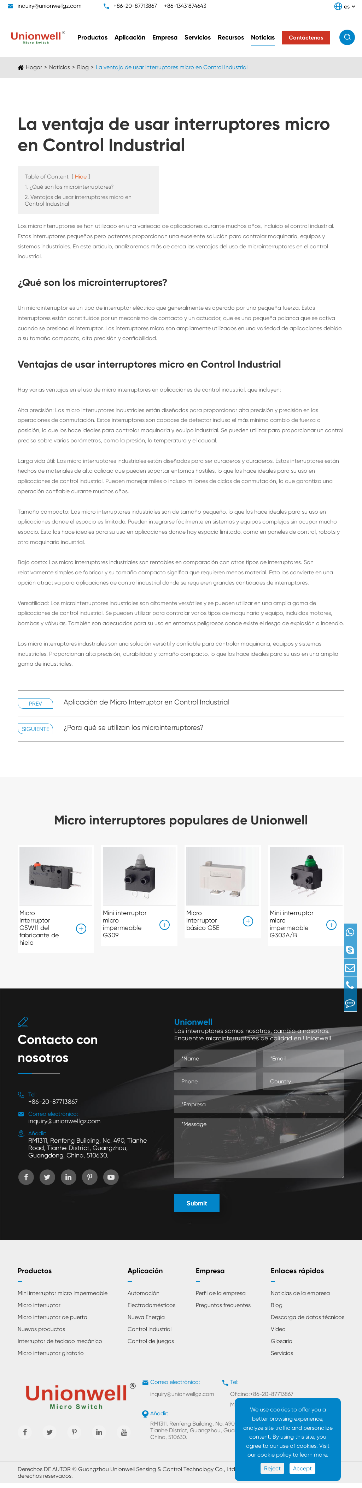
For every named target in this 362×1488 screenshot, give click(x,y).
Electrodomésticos (151, 1310)
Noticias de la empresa (300, 1298)
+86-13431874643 (185, 5)
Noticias (263, 37)
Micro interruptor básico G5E (203, 920)
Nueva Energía (146, 1322)
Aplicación (130, 37)
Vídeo (278, 1334)
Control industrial (149, 1334)
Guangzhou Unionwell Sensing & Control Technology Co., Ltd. (157, 1474)
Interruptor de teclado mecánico (60, 1346)
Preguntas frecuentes (223, 1310)
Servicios (198, 37)
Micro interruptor (39, 1310)
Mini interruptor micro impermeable (62, 1298)
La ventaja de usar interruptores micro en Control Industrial (171, 67)
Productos (92, 37)
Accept (302, 1468)
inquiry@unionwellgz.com (50, 5)
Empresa (164, 37)
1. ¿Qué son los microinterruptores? (69, 186)
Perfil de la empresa (221, 1298)
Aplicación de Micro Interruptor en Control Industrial (146, 702)
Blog (83, 67)
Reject (272, 1468)
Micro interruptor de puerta (52, 1322)
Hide (81, 176)
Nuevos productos (41, 1334)
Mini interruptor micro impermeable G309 (125, 924)
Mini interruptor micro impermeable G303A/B (292, 924)
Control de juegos (151, 1346)
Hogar (34, 67)
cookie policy (274, 1454)
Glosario (281, 1346)
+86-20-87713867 (135, 5)
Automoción (143, 1298)
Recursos (231, 37)
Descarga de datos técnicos (307, 1322)
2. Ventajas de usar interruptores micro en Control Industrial (78, 200)
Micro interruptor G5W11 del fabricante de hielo (39, 927)
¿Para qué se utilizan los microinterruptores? (134, 728)
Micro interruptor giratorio (51, 1358)
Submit (197, 1208)
